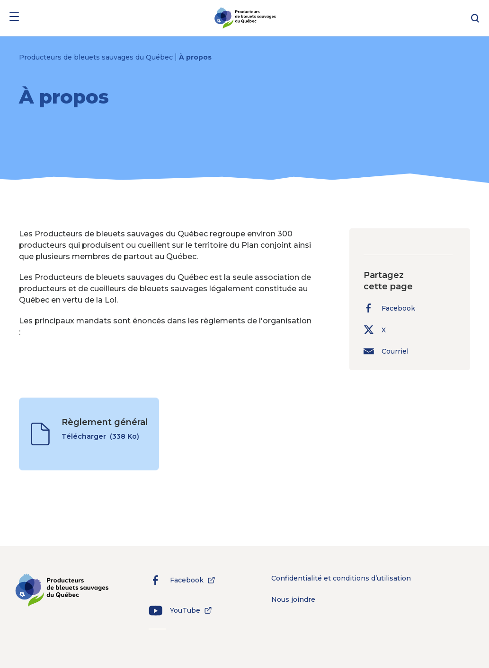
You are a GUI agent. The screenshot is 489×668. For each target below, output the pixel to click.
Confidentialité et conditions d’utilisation (341, 578)
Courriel (386, 351)
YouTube (177, 610)
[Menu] (14, 18)
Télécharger (100, 441)
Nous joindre (293, 599)
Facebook (389, 308)
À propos (195, 57)
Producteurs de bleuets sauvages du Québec (97, 57)
